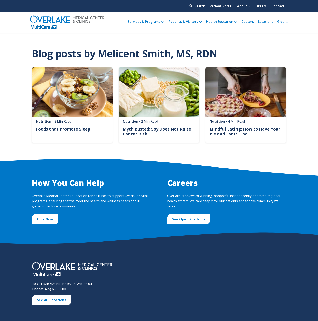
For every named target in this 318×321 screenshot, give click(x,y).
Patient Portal (221, 6)
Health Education (219, 21)
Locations (265, 21)
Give (280, 21)
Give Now (45, 219)
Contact (278, 6)
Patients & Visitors (183, 21)
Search (199, 6)
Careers (260, 6)
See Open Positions (188, 219)
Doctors (247, 21)
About (242, 6)
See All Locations (51, 300)
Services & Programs (144, 21)
